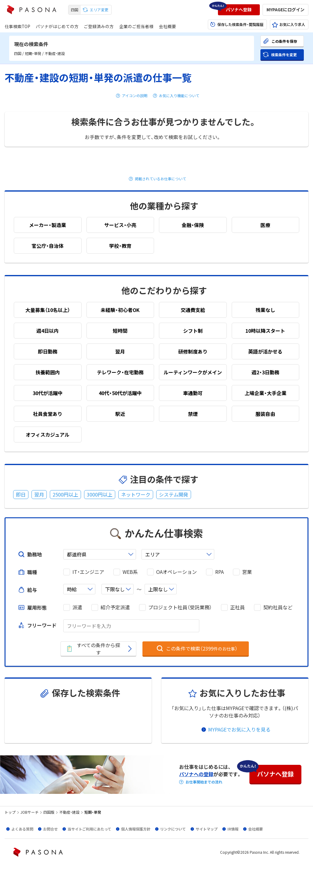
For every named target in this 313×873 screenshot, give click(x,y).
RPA (219, 572)
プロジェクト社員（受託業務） (180, 607)
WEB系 (130, 572)
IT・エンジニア (88, 572)
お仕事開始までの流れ (204, 782)
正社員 (237, 607)
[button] (239, 9)
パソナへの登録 (196, 774)
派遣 (77, 607)
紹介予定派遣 (115, 607)
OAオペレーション (176, 572)
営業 (247, 572)
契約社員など (278, 607)
